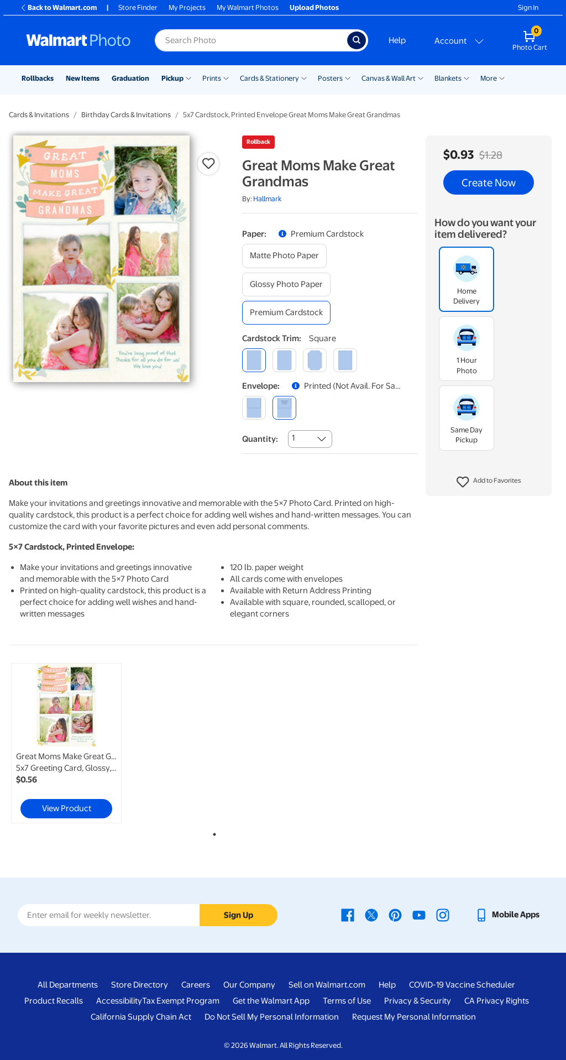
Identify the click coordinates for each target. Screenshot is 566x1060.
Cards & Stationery (269, 78)
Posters (330, 78)
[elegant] (315, 360)
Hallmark (267, 199)
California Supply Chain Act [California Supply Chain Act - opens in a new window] (141, 1017)
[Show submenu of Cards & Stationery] (304, 77)
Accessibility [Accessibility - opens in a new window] (119, 1001)
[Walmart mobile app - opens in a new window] (507, 915)
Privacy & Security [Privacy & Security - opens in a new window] (417, 1001)
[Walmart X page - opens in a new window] (371, 915)
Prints (211, 78)
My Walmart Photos (248, 7)
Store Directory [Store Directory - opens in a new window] (139, 985)
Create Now (489, 182)
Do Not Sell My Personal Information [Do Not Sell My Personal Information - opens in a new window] (272, 1017)
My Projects (187, 7)
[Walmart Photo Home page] (78, 40)
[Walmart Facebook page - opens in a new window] (347, 915)
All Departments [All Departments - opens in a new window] (68, 985)
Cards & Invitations (39, 115)
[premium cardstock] (286, 313)
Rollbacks (38, 78)
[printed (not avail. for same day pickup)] (284, 408)
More (488, 78)
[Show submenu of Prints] (226, 77)
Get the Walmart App (271, 1001)
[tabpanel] (77, 743)
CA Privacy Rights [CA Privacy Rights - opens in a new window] (496, 1001)
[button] (489, 482)
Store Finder (138, 7)
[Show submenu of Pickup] (188, 77)
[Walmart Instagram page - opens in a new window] (442, 915)
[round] (284, 360)
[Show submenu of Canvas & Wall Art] (420, 77)
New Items (82, 78)
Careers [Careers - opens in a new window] (195, 985)
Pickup (172, 78)
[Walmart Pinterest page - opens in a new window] (395, 915)
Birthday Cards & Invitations (126, 115)
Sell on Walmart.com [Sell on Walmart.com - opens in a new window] (327, 985)
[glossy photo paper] (286, 284)
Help (397, 40)
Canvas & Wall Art (388, 78)
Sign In (528, 7)
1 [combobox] (293, 438)
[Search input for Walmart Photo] (251, 40)
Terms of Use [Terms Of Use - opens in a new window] (347, 1001)
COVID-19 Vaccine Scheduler (462, 985)
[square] (254, 360)
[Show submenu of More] (502, 77)
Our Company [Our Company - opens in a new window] (249, 985)
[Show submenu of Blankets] (466, 77)
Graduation (130, 78)
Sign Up (238, 915)
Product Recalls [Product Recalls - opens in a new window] (53, 1001)
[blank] (254, 408)
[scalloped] (345, 360)
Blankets (448, 78)
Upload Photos (314, 7)
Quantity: (260, 439)
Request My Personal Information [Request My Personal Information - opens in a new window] (414, 1017)
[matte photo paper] (284, 256)
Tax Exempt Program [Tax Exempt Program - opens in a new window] (180, 1001)
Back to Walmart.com (58, 7)
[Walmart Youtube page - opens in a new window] (419, 915)
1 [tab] (212, 832)
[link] (66, 743)
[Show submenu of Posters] (347, 77)
